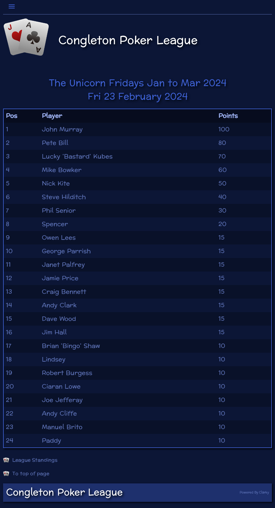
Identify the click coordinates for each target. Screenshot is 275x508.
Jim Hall (54, 332)
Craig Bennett (64, 291)
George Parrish (66, 251)
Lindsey (54, 359)
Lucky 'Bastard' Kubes (77, 156)
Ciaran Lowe (61, 386)
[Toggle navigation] (12, 6)
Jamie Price (60, 278)
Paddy (51, 440)
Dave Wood (59, 318)
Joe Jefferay (62, 400)
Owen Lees (59, 237)
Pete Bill (55, 143)
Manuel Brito (62, 427)
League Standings (30, 460)
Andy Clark (59, 305)
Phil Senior (59, 210)
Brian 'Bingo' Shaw (71, 345)
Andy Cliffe (59, 413)
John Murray (62, 129)
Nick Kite (56, 183)
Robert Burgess (67, 373)
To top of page (26, 473)
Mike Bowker (62, 170)
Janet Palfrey (63, 264)
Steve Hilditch (64, 197)
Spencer (55, 224)
